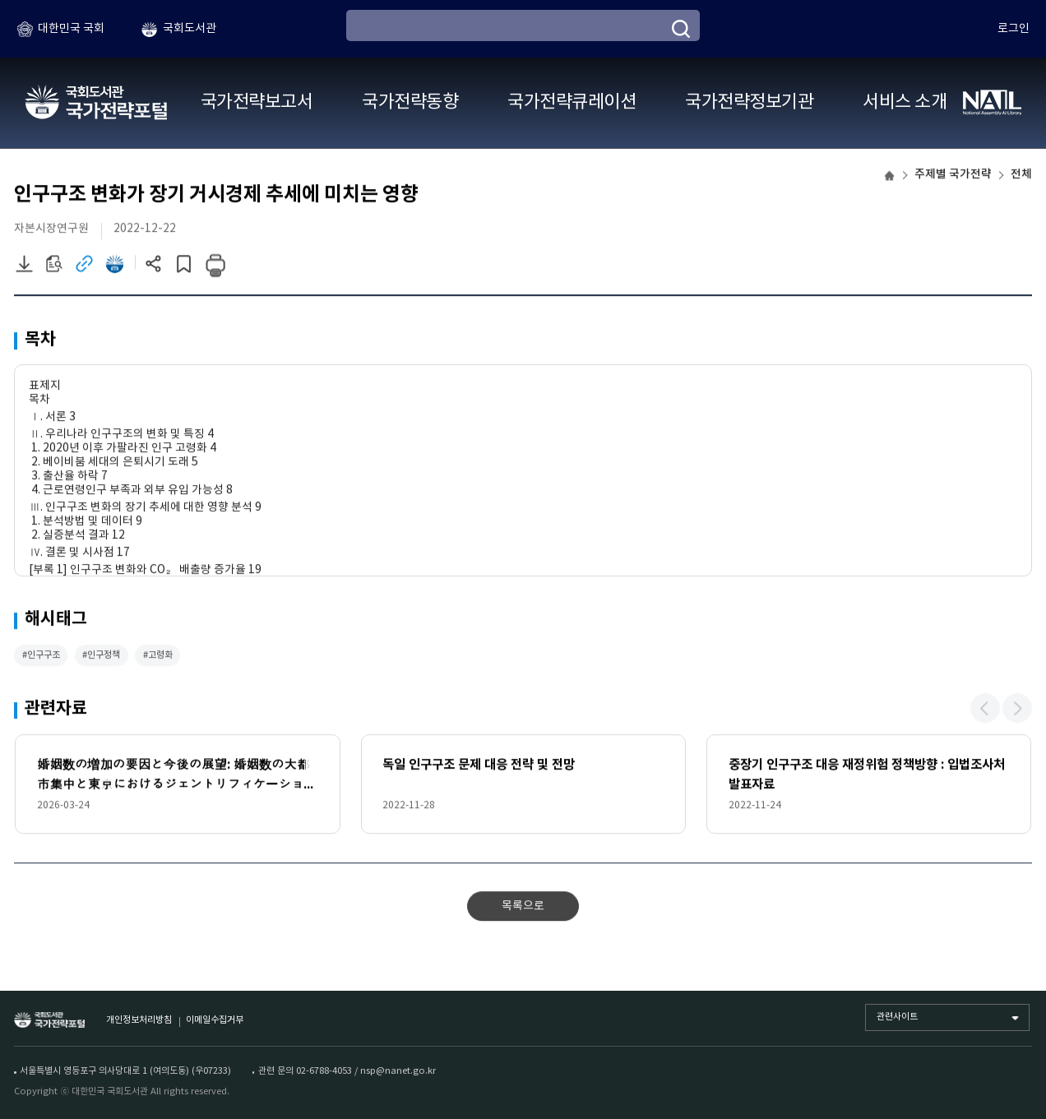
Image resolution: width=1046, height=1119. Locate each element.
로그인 (1013, 28)
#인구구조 (41, 656)
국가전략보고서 (256, 102)
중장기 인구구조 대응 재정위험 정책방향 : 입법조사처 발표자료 (867, 776)
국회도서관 (189, 28)
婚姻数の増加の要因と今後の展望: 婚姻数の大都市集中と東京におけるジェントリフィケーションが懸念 (177, 778)
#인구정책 (101, 656)
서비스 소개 (904, 102)
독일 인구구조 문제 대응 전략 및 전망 (478, 767)
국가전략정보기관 (749, 102)
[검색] (681, 29)
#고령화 (158, 656)
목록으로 (523, 907)
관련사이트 (897, 1016)
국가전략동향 (410, 102)
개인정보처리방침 (139, 1020)
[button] (985, 710)
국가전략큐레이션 (571, 102)
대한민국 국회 (71, 28)
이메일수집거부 (214, 1020)
